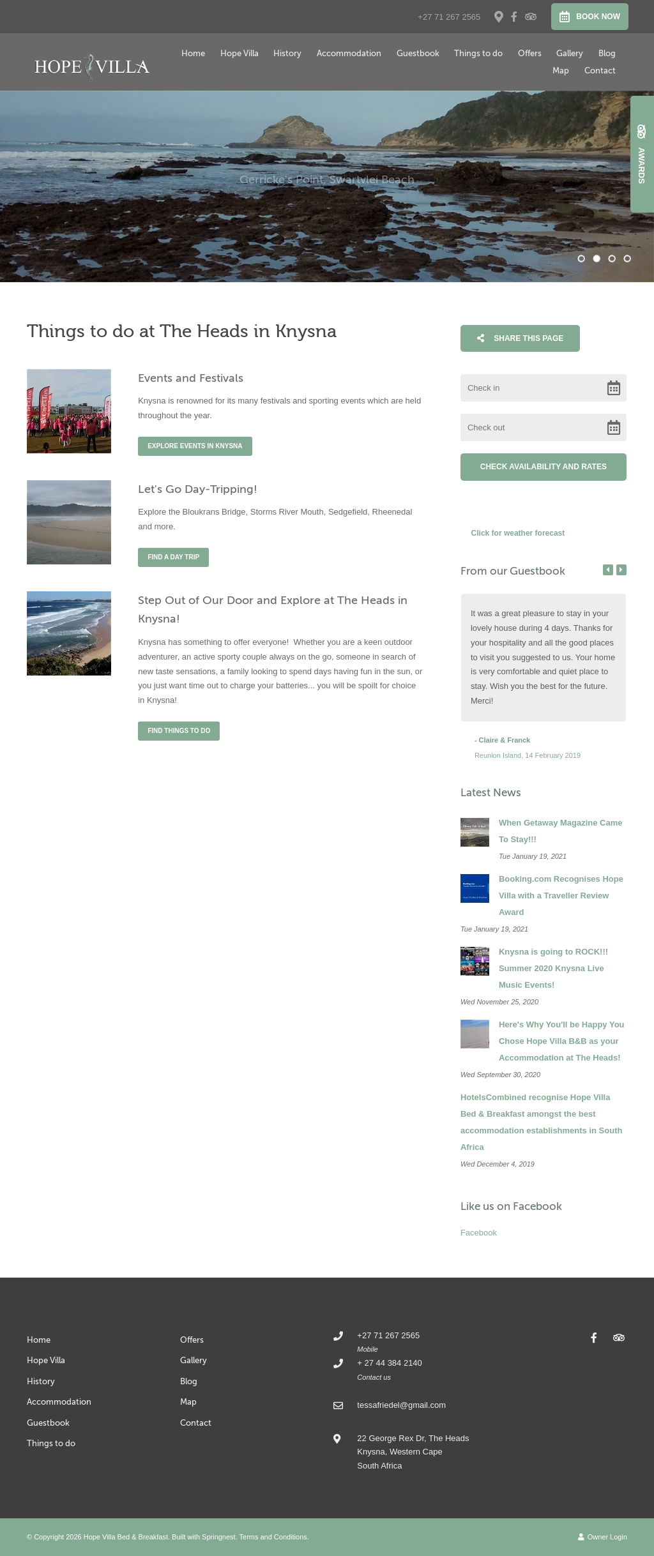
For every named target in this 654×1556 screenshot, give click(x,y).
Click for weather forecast (518, 533)
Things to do (478, 53)
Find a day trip (173, 557)
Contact (600, 70)
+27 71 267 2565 (449, 17)
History (287, 53)
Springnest (219, 1537)
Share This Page (520, 338)
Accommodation (349, 53)
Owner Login (602, 1537)
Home (193, 53)
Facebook (478, 1232)
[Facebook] (514, 16)
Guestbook (418, 53)
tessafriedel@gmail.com (401, 1405)
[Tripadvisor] (530, 16)
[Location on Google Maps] (498, 16)
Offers (530, 53)
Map (560, 70)
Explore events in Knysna (195, 445)
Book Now (589, 16)
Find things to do (179, 730)
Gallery (569, 53)
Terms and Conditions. (274, 1537)
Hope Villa (239, 53)
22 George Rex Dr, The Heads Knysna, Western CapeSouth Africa (413, 1451)
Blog (607, 53)
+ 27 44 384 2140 (389, 1363)
